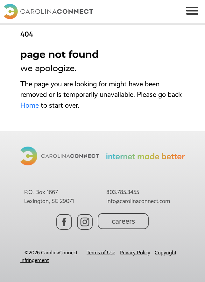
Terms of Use (101, 252)
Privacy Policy (135, 252)
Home (29, 105)
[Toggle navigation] (192, 11)
